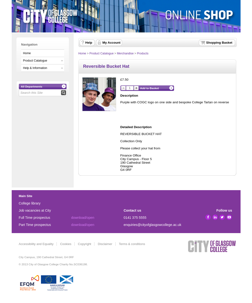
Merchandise (125, 53)
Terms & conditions (132, 244)
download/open (82, 217)
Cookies (65, 244)
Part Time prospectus (35, 225)
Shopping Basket (219, 42)
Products (142, 53)
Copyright (84, 244)
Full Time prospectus (34, 217)
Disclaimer (105, 244)
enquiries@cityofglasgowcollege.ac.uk (152, 225)
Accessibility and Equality (36, 244)
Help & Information (35, 68)
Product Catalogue (35, 60)
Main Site (25, 196)
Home (27, 53)
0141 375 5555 (135, 217)
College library (30, 203)
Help (88, 42)
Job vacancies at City (35, 210)
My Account (112, 42)
